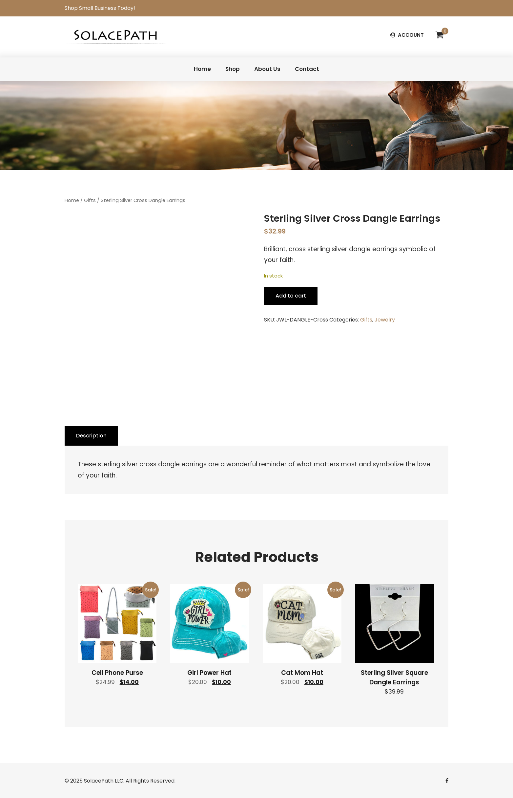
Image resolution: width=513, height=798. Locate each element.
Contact (307, 69)
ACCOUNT (407, 35)
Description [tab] (91, 435)
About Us (267, 69)
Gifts (90, 200)
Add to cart (291, 295)
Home (202, 69)
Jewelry (385, 319)
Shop (232, 69)
